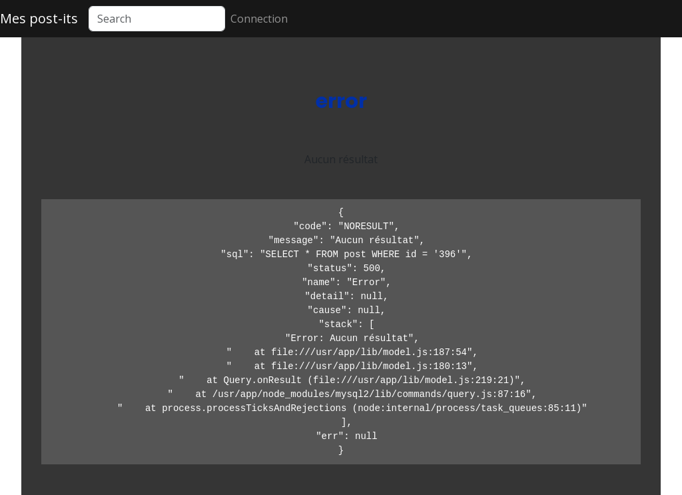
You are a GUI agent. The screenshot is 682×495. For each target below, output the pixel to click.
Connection (259, 18)
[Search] (157, 18)
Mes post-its (39, 18)
